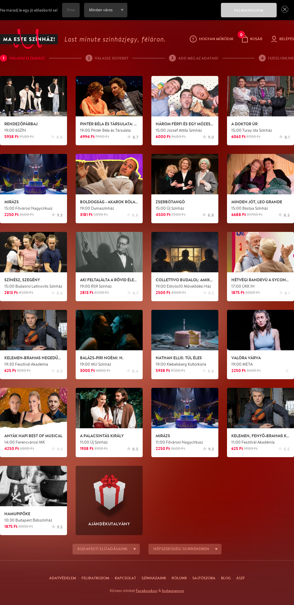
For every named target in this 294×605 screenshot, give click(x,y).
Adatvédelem (62, 577)
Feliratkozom (95, 577)
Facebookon (146, 590)
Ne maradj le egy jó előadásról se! (29, 10)
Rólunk (179, 577)
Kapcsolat (125, 577)
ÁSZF (240, 577)
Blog (226, 577)
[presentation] (173, 14)
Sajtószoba (203, 577)
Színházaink (154, 577)
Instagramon (173, 590)
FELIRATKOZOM (249, 10)
